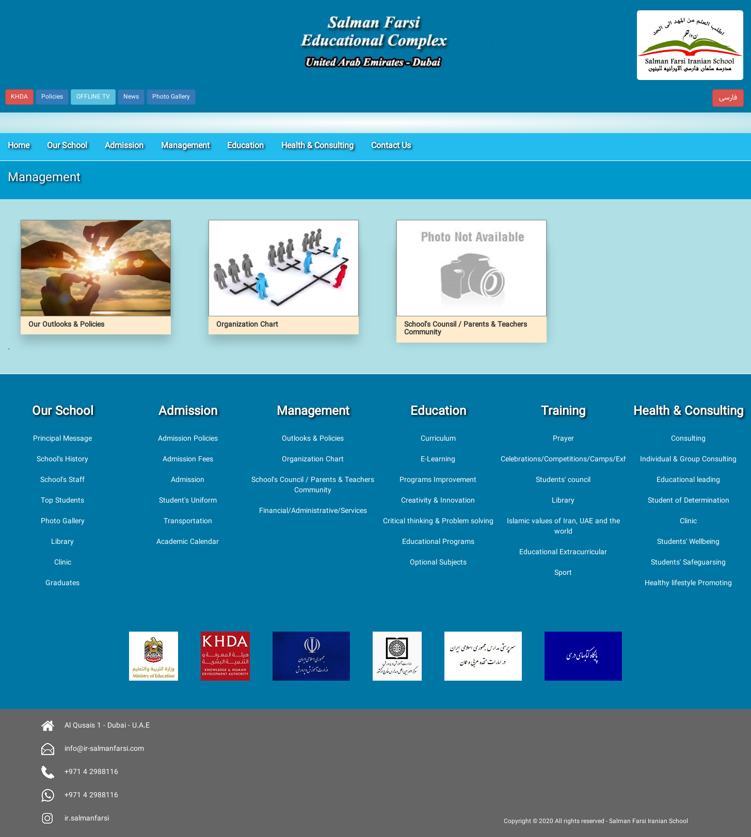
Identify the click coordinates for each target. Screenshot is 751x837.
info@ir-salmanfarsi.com (104, 749)
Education (245, 146)
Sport (563, 573)
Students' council (563, 480)
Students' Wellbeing (688, 542)
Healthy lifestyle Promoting (688, 583)
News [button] (131, 97)
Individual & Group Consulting (688, 459)
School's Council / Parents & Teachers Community (312, 485)
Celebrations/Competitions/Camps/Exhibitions (576, 459)
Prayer (563, 439)
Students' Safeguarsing (688, 563)
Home (18, 146)
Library (62, 542)
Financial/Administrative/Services (313, 511)
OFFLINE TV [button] (93, 97)
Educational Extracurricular (563, 552)
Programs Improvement (438, 480)
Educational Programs (438, 542)
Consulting (688, 439)
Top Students (62, 501)
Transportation (188, 521)
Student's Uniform (188, 501)
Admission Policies (188, 439)
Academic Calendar (187, 542)
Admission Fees (188, 459)
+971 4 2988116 (91, 772)
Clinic (62, 563)
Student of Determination (688, 501)
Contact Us (391, 146)
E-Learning (438, 459)
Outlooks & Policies (313, 439)
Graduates (62, 583)
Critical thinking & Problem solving (438, 521)
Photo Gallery (63, 521)
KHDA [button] (19, 97)
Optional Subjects (438, 563)
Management (185, 146)
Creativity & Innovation (438, 501)
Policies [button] (52, 97)
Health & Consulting (317, 146)
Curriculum (438, 439)
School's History (62, 459)
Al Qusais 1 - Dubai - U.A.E (107, 726)
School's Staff (62, 480)
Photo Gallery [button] (171, 97)
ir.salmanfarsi (87, 819)
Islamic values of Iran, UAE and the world (563, 527)
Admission (124, 146)
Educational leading (688, 480)
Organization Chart (313, 459)
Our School (67, 146)
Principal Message (62, 439)
